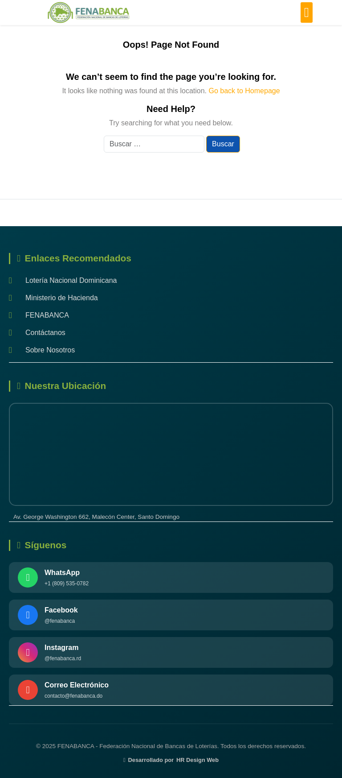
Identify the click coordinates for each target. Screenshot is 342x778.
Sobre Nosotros (42, 350)
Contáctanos (37, 332)
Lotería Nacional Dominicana (63, 280)
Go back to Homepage (244, 91)
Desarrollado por (171, 760)
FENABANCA (39, 315)
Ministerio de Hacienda (53, 298)
